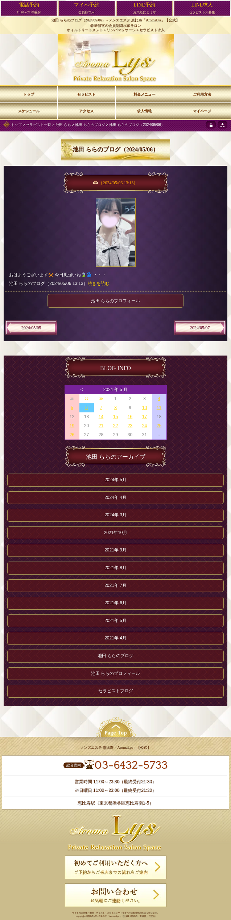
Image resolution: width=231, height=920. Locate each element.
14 (101, 416)
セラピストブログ (115, 690)
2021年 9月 (115, 550)
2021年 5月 (115, 620)
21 (101, 425)
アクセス (86, 111)
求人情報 (144, 111)
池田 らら (63, 125)
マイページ (202, 111)
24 (144, 425)
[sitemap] (222, 125)
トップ (16, 125)
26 (72, 434)
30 (101, 398)
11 (159, 407)
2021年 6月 (115, 602)
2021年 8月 (115, 567)
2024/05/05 (31, 327)
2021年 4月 (115, 637)
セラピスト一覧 (38, 125)
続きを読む (99, 283)
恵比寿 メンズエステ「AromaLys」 (104, 916)
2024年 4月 (115, 497)
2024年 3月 (115, 514)
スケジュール (29, 111)
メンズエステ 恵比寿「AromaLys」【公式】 (144, 20)
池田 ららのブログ (90, 125)
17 (144, 416)
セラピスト (86, 94)
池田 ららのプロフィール (115, 300)
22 (115, 425)
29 (86, 398)
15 (115, 416)
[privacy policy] (211, 125)
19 (72, 425)
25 (159, 425)
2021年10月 (115, 532)
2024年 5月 (115, 479)
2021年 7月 (115, 585)
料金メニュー (144, 94)
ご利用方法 (202, 94)
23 (130, 425)
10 (144, 407)
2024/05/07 (200, 327)
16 (130, 416)
